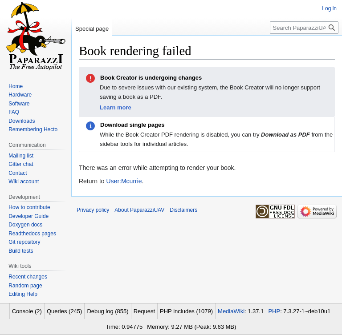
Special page (92, 28)
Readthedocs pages (32, 233)
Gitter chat (20, 164)
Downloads (21, 121)
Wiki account (23, 181)
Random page (25, 286)
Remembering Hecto (32, 129)
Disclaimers (183, 210)
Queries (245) (64, 311)
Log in (329, 8)
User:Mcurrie (124, 181)
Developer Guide (28, 216)
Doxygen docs (25, 225)
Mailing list (20, 156)
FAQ (13, 112)
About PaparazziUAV (139, 210)
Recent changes (27, 277)
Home (15, 86)
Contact (17, 173)
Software (18, 104)
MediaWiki (231, 311)
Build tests (20, 251)
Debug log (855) (107, 311)
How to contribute (29, 207)
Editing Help (22, 294)
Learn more (115, 107)
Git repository (24, 242)
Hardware (20, 95)
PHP (274, 311)
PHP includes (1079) (186, 311)
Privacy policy (93, 210)
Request (144, 311)
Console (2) (27, 311)
